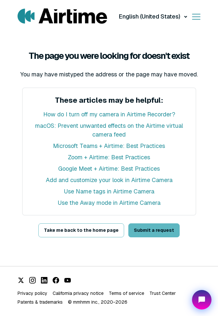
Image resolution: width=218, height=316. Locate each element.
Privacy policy (32, 293)
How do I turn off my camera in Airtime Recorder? (109, 114)
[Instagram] (32, 280)
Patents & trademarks (40, 302)
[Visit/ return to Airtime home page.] (62, 16)
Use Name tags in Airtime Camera (109, 191)
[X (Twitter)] (21, 280)
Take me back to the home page (81, 230)
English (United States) (150, 16)
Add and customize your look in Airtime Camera (109, 180)
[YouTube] (67, 280)
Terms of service (126, 293)
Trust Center (162, 293)
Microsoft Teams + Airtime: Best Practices (109, 146)
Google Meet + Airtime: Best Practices (109, 168)
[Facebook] (56, 280)
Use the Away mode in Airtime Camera (109, 202)
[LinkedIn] (44, 280)
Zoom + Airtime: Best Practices (109, 157)
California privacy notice (78, 293)
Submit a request (154, 230)
